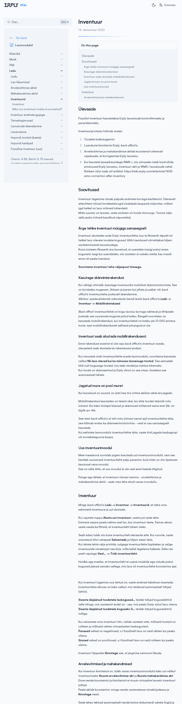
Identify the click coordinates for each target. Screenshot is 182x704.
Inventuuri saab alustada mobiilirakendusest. (105, 76)
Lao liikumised (37, 82)
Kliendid (36, 53)
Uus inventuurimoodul (92, 86)
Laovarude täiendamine (37, 126)
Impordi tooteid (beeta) (37, 137)
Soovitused (85, 61)
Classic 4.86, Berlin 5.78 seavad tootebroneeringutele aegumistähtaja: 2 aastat (37, 163)
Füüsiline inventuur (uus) (37, 149)
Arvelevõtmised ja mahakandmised (100, 97)
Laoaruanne (37, 132)
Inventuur (18, 104)
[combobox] (167, 5)
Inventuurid (37, 99)
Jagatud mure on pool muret (96, 81)
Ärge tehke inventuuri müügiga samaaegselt (105, 66)
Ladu (36, 70)
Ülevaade (84, 56)
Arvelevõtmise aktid (37, 88)
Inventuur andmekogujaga (37, 115)
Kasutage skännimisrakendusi (97, 71)
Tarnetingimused (37, 120)
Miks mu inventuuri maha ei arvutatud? (37, 109)
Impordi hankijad (37, 143)
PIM (36, 65)
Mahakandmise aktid (37, 93)
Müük (36, 59)
